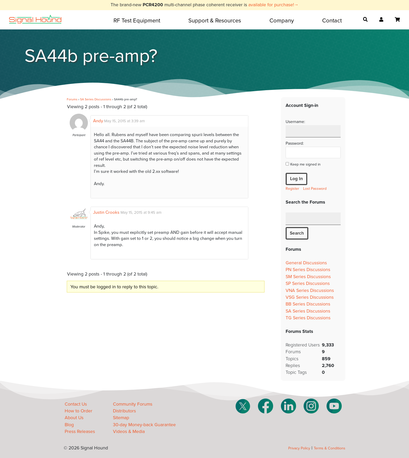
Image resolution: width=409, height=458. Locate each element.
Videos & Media (129, 432)
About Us (74, 418)
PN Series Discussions (308, 270)
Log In (296, 178)
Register (292, 188)
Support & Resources (214, 20)
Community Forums (132, 404)
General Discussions (306, 263)
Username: (295, 121)
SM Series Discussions (308, 276)
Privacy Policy (299, 448)
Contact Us (76, 404)
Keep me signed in (305, 164)
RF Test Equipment (136, 20)
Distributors (124, 411)
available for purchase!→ (273, 5)
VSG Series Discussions (310, 297)
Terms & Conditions (329, 448)
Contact (332, 20)
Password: (295, 143)
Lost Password (315, 188)
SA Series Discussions (95, 99)
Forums (72, 99)
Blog (69, 425)
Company (281, 20)
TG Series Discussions (308, 318)
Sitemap (121, 418)
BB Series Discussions (308, 304)
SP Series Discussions (308, 283)
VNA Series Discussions (310, 290)
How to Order (78, 411)
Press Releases (80, 432)
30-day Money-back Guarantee (144, 425)
